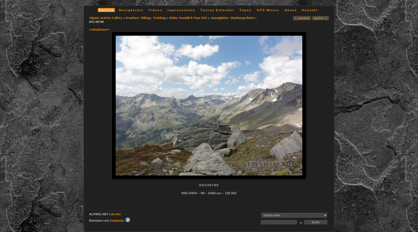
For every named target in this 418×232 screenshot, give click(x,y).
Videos (155, 10)
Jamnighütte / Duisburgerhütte (232, 18)
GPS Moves (268, 10)
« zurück (302, 18)
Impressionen (181, 10)
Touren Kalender (217, 10)
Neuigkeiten (131, 10)
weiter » (320, 18)
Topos (245, 10)
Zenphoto (117, 220)
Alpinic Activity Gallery (105, 18)
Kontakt (310, 10)
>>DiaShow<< (99, 29)
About (291, 10)
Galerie (106, 10)
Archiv (116, 214)
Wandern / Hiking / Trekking (146, 18)
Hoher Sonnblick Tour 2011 (188, 18)
